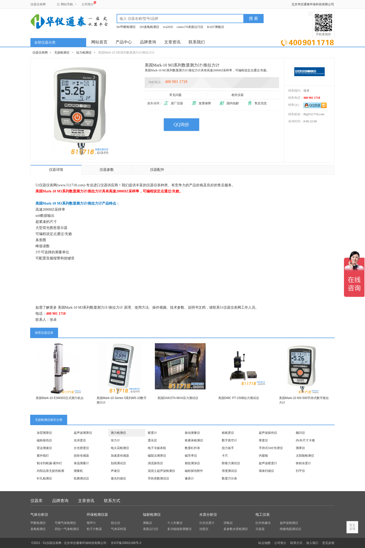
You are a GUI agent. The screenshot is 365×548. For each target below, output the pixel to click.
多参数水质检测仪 (236, 529)
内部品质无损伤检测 (50, 471)
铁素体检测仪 (194, 440)
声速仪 (115, 471)
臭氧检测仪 (38, 529)
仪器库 (36, 501)
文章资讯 (172, 42)
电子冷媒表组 (157, 448)
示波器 (260, 529)
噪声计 (91, 523)
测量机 (78, 471)
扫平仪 (300, 471)
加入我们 (312, 543)
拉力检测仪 (84, 52)
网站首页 (99, 42)
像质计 (189, 478)
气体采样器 (118, 529)
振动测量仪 (192, 433)
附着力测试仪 (231, 463)
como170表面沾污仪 (190, 27)
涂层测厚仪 (44, 433)
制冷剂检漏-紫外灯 (49, 463)
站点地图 (264, 543)
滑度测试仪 (229, 471)
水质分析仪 (208, 515)
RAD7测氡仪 (215, 27)
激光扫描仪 (118, 478)
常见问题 (175, 95)
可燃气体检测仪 (65, 523)
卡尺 (225, 455)
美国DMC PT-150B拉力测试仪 (238, 398)
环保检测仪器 (97, 515)
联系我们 (197, 42)
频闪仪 (300, 433)
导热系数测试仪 (158, 478)
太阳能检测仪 (305, 455)
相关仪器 (237, 95)
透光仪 (152, 440)
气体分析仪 (39, 515)
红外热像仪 (263, 523)
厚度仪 (263, 440)
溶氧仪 (228, 523)
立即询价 (307, 41)
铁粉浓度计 (303, 463)
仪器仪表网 (38, 4)
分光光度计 (206, 523)
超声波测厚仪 (83, 433)
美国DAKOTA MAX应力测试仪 (177, 398)
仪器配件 (157, 170)
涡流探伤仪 (155, 463)
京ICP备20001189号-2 (126, 543)
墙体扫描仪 (266, 471)
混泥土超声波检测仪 (161, 471)
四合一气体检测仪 (67, 529)
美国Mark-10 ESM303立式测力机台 (60, 398)
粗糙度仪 (228, 433)
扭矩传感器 (81, 455)
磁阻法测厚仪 (157, 455)
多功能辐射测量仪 (179, 529)
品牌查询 (148, 42)
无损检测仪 (61, 52)
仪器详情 (56, 170)
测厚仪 (300, 448)
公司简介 (88, 3)
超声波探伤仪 (268, 433)
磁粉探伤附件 (194, 471)
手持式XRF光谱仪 (271, 448)
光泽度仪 (80, 440)
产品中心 (124, 42)
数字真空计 (229, 440)
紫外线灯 (43, 455)
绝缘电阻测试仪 (290, 529)
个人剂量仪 (174, 523)
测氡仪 (147, 523)
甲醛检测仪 (38, 523)
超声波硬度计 (268, 463)
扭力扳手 (228, 448)
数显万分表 (229, 478)
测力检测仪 (118, 433)
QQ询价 (181, 124)
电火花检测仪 (120, 448)
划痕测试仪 (118, 463)
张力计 (115, 440)
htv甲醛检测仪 (126, 27)
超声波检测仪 (289, 523)
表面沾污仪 (150, 529)
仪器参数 (107, 170)
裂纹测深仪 (192, 463)
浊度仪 (203, 529)
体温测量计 (81, 463)
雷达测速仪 (44, 448)
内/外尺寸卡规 (305, 440)
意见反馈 (328, 543)
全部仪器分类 (45, 42)
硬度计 (152, 433)
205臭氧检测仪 (149, 27)
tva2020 (168, 27)
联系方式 (112, 501)
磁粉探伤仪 (44, 440)
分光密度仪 (81, 448)
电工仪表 (263, 515)
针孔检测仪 (44, 478)
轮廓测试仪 (81, 478)
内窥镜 (263, 455)
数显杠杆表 (192, 448)
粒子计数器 (94, 529)
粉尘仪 (115, 523)
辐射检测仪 (152, 515)
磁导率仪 (191, 455)
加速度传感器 (120, 455)
